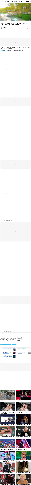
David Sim (5, 27)
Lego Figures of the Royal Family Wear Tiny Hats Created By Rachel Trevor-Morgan (11, 257)
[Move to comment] (30, 28)
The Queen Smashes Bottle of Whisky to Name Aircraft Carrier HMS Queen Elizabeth (11, 255)
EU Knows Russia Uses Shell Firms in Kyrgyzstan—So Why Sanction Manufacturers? (22, 272)
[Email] (28, 28)
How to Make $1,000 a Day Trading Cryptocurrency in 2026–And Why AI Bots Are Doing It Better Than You (7, 276)
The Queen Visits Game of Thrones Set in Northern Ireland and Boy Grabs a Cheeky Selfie (12, 256)
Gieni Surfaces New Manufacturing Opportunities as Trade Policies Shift (22, 268)
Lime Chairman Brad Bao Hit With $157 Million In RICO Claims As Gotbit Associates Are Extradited (7, 272)
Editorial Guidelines (23, 281)
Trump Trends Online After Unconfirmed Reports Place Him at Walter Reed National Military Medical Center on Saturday (23, 356)
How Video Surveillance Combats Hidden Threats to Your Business (7, 268)
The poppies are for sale (3, 50)
